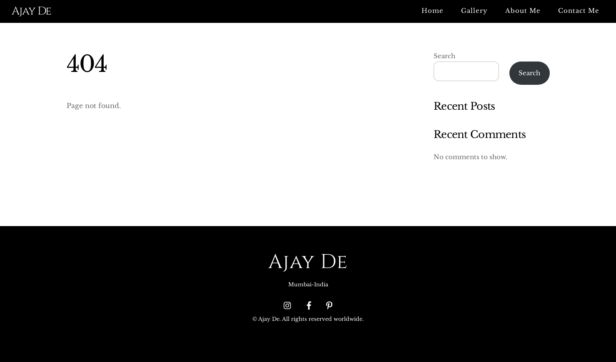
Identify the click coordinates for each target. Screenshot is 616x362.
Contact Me (578, 11)
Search (444, 56)
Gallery (474, 11)
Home (432, 11)
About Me (523, 11)
